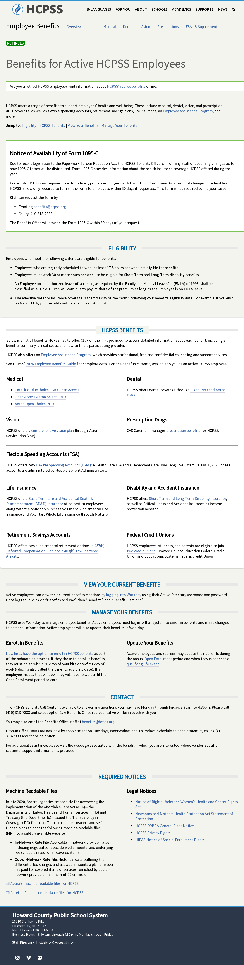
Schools (159, 9)
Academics (181, 9)
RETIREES (15, 43)
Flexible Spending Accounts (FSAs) (63, 465)
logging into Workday (123, 594)
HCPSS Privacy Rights (153, 832)
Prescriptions (168, 26)
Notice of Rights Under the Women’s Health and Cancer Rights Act (186, 804)
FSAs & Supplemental (203, 26)
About (141, 9)
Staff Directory (23, 942)
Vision (145, 26)
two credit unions (141, 550)
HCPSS (37, 9)
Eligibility (28, 125)
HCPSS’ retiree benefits (126, 86)
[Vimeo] (28, 958)
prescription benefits (183, 430)
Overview (74, 26)
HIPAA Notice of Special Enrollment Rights (170, 839)
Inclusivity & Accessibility (55, 942)
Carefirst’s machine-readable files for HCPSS (44, 892)
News (223, 9)
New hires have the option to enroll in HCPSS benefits (49, 653)
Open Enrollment (158, 658)
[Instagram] (17, 958)
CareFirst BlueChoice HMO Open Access (47, 389)
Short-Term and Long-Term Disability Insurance (187, 498)
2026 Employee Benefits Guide (51, 363)
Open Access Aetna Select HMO (40, 396)
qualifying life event (143, 663)
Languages (99, 9)
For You (123, 9)
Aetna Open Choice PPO (34, 403)
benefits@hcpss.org (50, 206)
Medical (109, 26)
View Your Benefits (83, 125)
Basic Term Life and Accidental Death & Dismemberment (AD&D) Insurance (49, 501)
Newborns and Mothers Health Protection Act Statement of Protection (184, 816)
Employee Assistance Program (188, 110)
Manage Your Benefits (119, 125)
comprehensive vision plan (52, 430)
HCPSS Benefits (52, 125)
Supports (205, 9)
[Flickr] (40, 958)
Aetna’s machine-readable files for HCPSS (42, 883)
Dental (128, 26)
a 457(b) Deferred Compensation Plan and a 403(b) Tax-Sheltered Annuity (55, 551)
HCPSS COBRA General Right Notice (164, 825)
